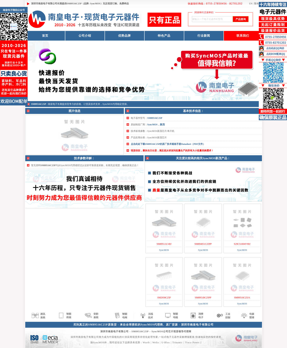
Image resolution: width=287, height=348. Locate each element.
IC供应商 (127, 337)
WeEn (155, 342)
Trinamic (177, 342)
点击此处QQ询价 (275, 48)
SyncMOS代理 (110, 104)
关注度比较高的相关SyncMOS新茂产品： (203, 158)
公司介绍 (85, 35)
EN (250, 3)
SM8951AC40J (164, 244)
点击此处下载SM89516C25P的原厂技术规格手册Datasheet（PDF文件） (168, 144)
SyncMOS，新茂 (156, 124)
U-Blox (166, 342)
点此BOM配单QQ (275, 54)
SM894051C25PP (203, 244)
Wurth (146, 342)
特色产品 (164, 35)
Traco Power (192, 342)
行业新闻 (203, 35)
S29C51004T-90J (242, 244)
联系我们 (243, 35)
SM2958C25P (164, 297)
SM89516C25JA (242, 297)
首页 (45, 35)
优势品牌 (124, 35)
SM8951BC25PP (203, 297)
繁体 (256, 3)
